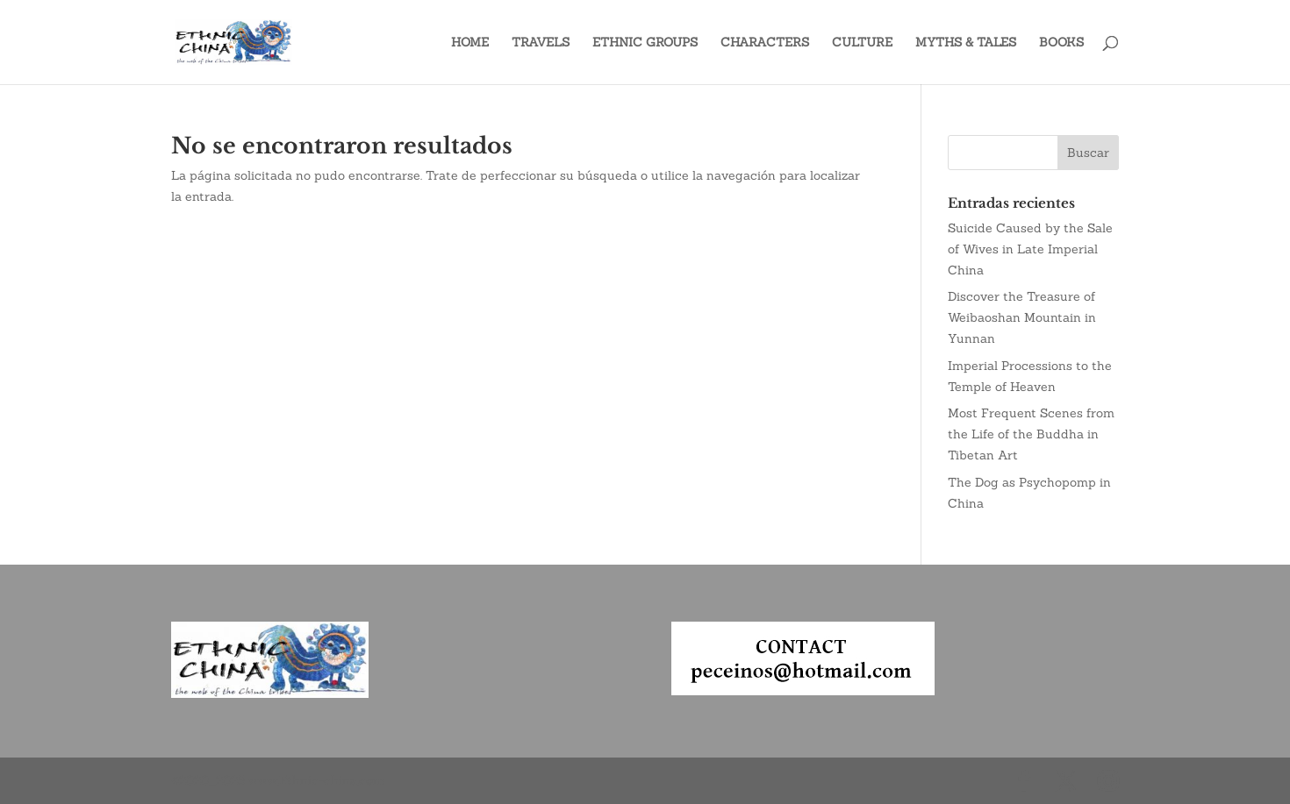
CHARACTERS (764, 43)
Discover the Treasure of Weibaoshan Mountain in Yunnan (1022, 317)
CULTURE (862, 43)
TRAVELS (541, 43)
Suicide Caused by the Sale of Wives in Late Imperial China (1030, 249)
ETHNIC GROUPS (645, 43)
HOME (470, 43)
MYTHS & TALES (965, 43)
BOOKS (1061, 43)
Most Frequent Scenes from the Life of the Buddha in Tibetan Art (1031, 434)
